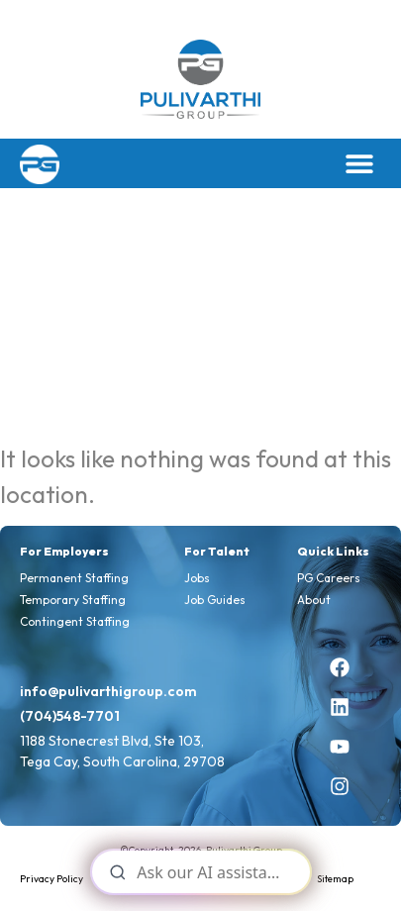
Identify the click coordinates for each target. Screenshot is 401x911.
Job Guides (215, 599)
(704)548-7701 (70, 716)
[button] (359, 164)
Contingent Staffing (75, 621)
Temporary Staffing (73, 599)
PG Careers (328, 577)
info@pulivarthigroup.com (108, 691)
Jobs (197, 577)
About (314, 599)
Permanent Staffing (74, 577)
